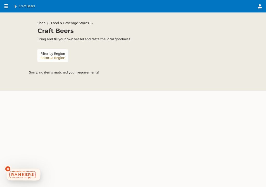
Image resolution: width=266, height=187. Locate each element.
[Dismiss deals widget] (7, 168)
